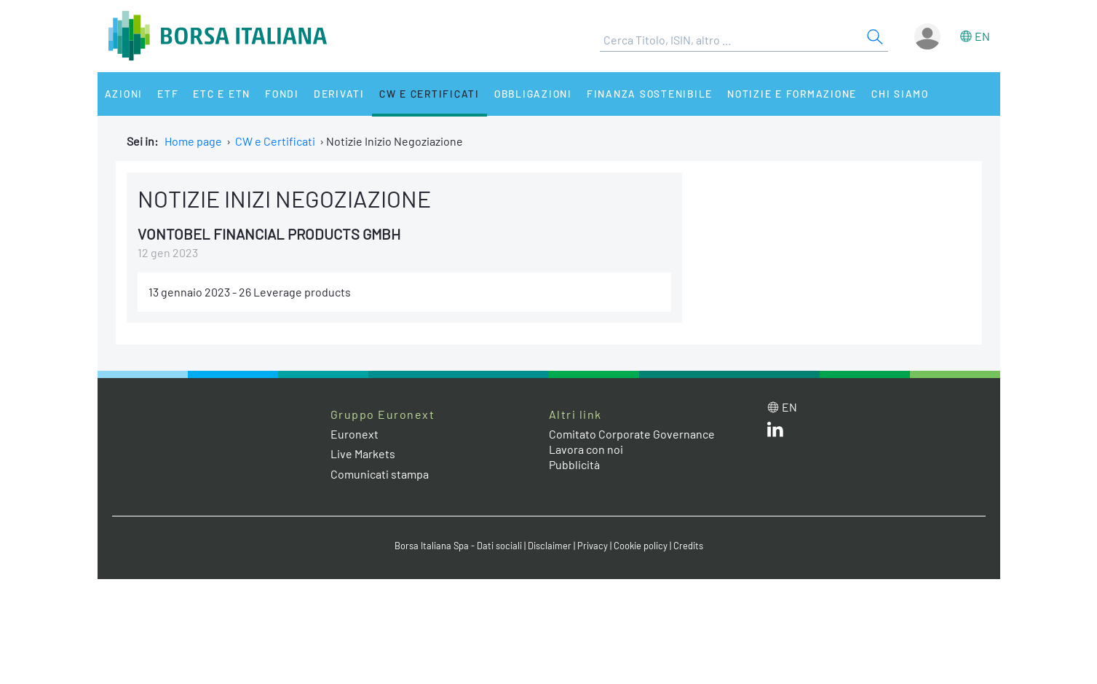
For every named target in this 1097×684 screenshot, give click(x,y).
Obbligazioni (533, 93)
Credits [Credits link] (688, 545)
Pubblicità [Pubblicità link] (574, 464)
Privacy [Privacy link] (592, 545)
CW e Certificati (429, 93)
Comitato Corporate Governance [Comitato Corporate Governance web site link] (632, 434)
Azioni (124, 93)
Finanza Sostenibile (650, 93)
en (982, 36)
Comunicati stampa (379, 474)
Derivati (339, 93)
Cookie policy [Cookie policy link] (641, 545)
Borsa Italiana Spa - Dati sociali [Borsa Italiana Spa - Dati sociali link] (458, 545)
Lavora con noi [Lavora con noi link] (586, 449)
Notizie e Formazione (792, 93)
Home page (193, 141)
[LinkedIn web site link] (775, 432)
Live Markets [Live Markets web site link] (362, 453)
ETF (167, 93)
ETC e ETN (221, 93)
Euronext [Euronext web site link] (354, 434)
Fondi (282, 93)
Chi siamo (900, 93)
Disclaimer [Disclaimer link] (549, 545)
